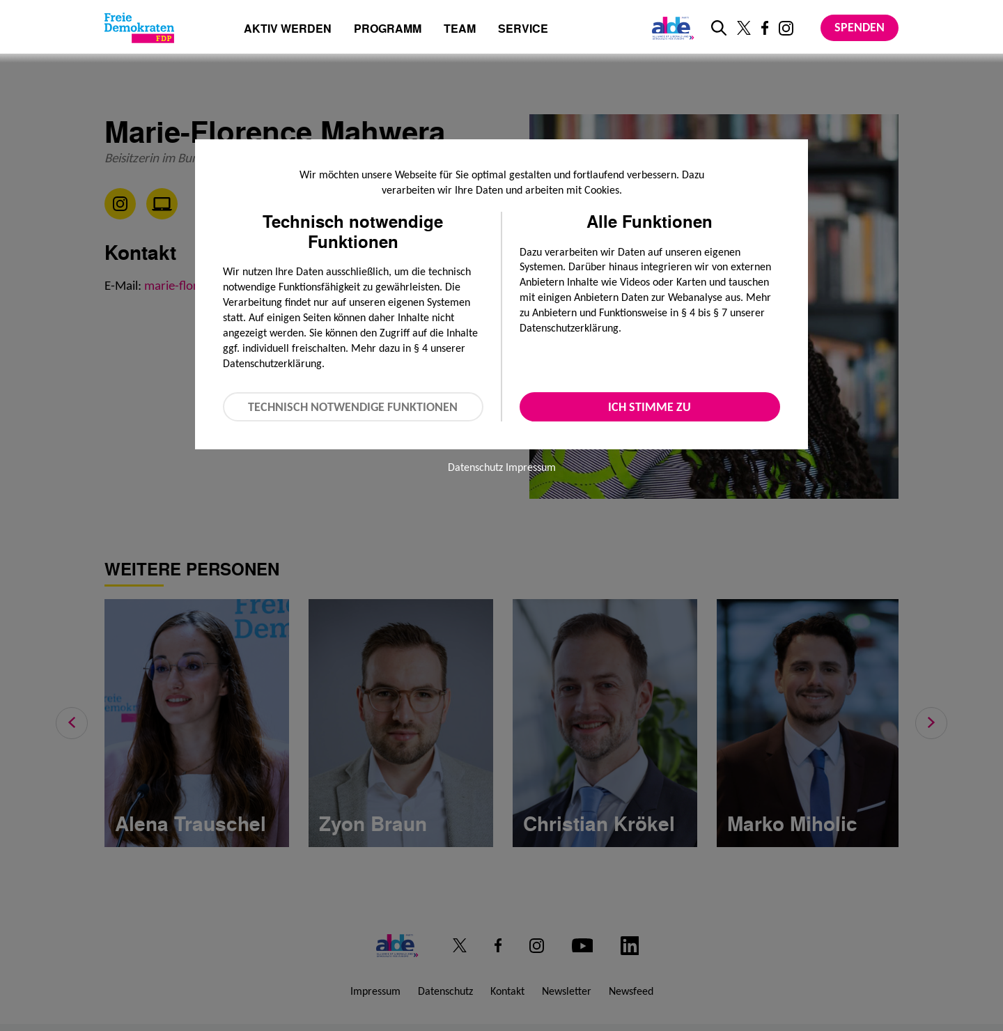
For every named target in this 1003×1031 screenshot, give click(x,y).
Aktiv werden (288, 29)
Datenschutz (475, 467)
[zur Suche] (718, 28)
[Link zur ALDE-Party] (670, 28)
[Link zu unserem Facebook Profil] (764, 28)
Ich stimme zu (649, 406)
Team (460, 29)
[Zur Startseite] (139, 27)
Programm (387, 29)
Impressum (531, 467)
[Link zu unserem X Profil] (744, 28)
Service (523, 29)
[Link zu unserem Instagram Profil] (786, 28)
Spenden (859, 27)
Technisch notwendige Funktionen (353, 406)
